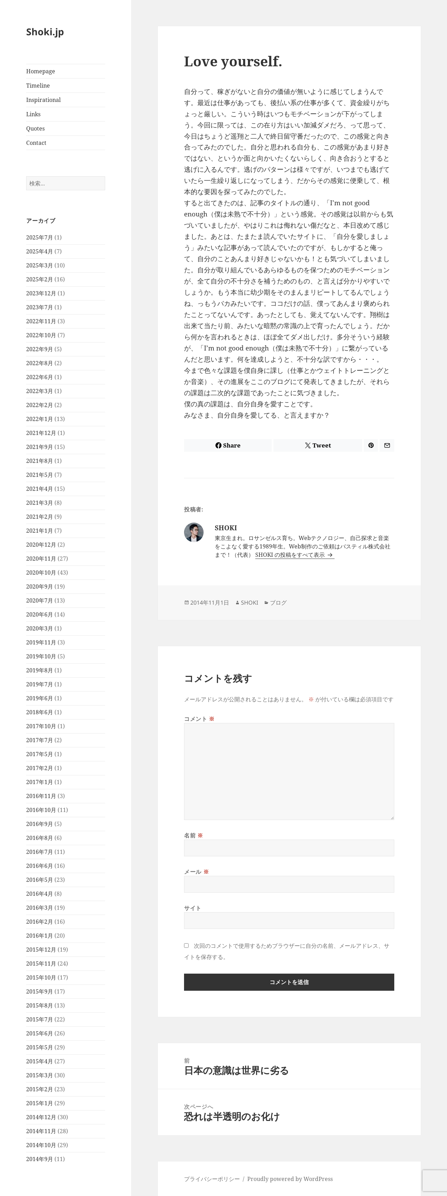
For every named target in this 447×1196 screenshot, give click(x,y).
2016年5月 (39, 880)
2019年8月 (39, 670)
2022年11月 (41, 321)
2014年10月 (41, 1145)
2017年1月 (39, 782)
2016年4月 (39, 894)
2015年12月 (41, 949)
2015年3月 (39, 1075)
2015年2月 (39, 1089)
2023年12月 (41, 293)
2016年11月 (41, 796)
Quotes (35, 128)
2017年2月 (39, 768)
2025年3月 (39, 265)
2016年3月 (39, 907)
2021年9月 (39, 447)
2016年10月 (41, 810)
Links (33, 114)
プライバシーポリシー (212, 1179)
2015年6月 (39, 1033)
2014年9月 (39, 1159)
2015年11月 (41, 963)
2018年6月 (39, 712)
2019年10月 (41, 656)
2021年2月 (39, 517)
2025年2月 (39, 279)
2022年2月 (39, 405)
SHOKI (249, 602)
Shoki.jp (45, 31)
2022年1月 (39, 419)
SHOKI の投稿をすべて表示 (290, 555)
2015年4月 (39, 1061)
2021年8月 (39, 461)
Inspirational (43, 100)
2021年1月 (39, 530)
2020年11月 (41, 558)
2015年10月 (41, 977)
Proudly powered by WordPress (290, 1179)
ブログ (278, 602)
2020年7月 (39, 600)
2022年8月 (39, 363)
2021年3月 (39, 503)
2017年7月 (39, 740)
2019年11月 (41, 642)
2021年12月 (41, 433)
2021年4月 (39, 489)
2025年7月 (39, 237)
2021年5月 (39, 475)
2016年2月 (39, 921)
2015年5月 (39, 1047)
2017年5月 (39, 754)
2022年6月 (39, 377)
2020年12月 (41, 544)
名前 (193, 835)
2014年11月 (41, 1131)
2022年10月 (41, 335)
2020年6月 (39, 614)
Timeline (38, 85)
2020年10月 (41, 572)
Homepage (40, 71)
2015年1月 (39, 1103)
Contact (36, 143)
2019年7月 (39, 684)
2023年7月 (39, 307)
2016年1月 (39, 935)
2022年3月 (39, 391)
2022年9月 (39, 349)
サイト (192, 908)
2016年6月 (39, 866)
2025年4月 (39, 251)
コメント (199, 719)
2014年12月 (41, 1117)
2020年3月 (39, 628)
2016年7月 (39, 852)
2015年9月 (39, 991)
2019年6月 (39, 698)
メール (196, 872)
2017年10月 (41, 726)
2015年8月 (39, 1005)
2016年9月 (39, 824)
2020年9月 (39, 586)
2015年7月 (39, 1019)
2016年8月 (39, 838)
